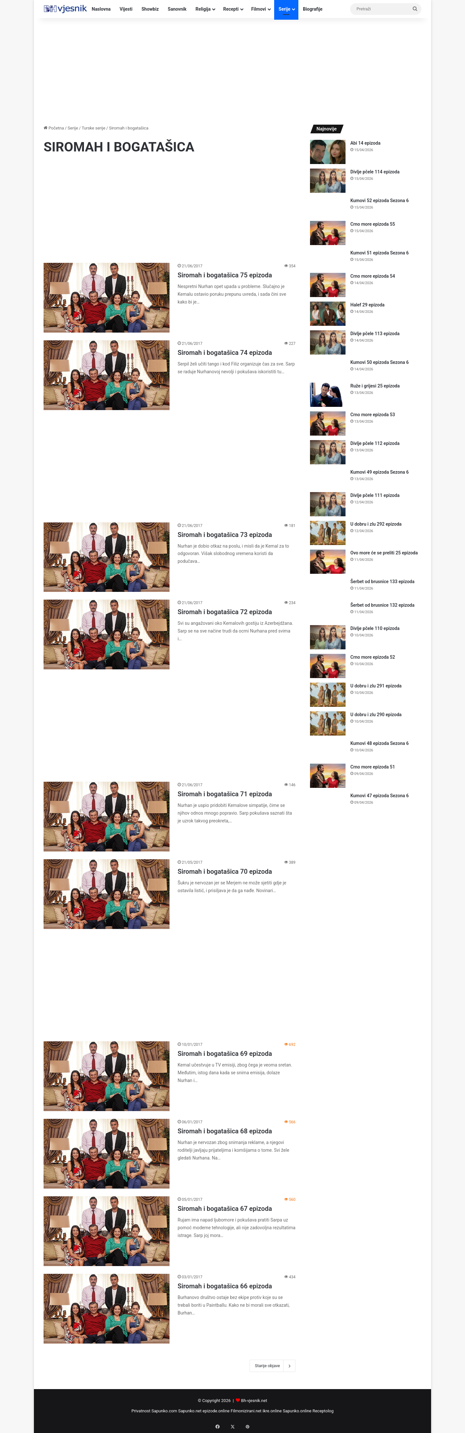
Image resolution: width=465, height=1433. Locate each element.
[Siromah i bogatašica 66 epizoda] (107, 1309)
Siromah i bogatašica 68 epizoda (225, 1131)
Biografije (313, 9)
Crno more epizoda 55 (372, 224)
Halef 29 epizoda (367, 304)
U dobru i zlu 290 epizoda (376, 714)
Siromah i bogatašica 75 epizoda (225, 275)
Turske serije (93, 128)
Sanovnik (177, 9)
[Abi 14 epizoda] (328, 152)
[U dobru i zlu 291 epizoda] (328, 695)
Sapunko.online (297, 1410)
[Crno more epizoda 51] (328, 776)
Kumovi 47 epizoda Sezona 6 (379, 795)
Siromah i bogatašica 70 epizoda (225, 871)
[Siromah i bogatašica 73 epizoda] (107, 557)
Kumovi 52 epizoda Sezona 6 (379, 200)
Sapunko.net (190, 1410)
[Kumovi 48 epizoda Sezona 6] (328, 749)
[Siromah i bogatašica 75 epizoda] (107, 298)
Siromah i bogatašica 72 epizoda (225, 612)
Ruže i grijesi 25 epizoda (375, 385)
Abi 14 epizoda (365, 143)
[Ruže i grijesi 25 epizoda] (328, 395)
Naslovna (101, 9)
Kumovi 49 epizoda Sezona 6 (379, 472)
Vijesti (126, 9)
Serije (284, 9)
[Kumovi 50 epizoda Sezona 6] (328, 368)
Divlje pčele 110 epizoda (374, 628)
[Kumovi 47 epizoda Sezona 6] (328, 801)
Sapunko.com (164, 1410)
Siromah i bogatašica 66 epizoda (225, 1286)
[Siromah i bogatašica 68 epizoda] (107, 1154)
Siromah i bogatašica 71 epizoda (225, 794)
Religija (203, 9)
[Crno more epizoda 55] (328, 233)
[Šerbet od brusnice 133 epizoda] (328, 587)
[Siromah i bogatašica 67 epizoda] (107, 1231)
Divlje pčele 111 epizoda (374, 495)
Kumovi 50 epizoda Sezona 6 (379, 362)
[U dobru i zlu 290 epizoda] (328, 723)
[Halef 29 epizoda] (328, 314)
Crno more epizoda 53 (372, 414)
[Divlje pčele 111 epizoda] (328, 504)
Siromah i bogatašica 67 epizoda (225, 1208)
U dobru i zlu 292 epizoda (376, 524)
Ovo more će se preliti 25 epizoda (384, 552)
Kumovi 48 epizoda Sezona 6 (379, 743)
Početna (54, 128)
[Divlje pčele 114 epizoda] (328, 181)
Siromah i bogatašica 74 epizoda (225, 352)
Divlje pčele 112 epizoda (374, 443)
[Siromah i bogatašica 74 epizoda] (107, 375)
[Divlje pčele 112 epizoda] (328, 452)
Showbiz (150, 9)
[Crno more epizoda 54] (328, 285)
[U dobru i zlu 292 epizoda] (328, 533)
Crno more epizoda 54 (372, 276)
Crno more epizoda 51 (372, 766)
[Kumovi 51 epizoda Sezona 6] (328, 259)
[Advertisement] (232, 70)
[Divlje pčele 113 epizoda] (328, 342)
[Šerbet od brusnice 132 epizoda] (328, 611)
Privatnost (140, 1410)
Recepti (231, 9)
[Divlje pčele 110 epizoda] (328, 637)
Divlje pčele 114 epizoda (374, 171)
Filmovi (258, 9)
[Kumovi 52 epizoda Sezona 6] (328, 206)
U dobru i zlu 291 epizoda (376, 685)
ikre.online (272, 1410)
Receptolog (323, 1410)
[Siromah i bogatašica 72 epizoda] (107, 634)
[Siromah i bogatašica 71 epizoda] (107, 816)
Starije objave (272, 1366)
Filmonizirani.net (246, 1410)
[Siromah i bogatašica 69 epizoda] (107, 1076)
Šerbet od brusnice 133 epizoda (382, 581)
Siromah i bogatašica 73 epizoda (225, 535)
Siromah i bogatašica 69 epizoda (225, 1053)
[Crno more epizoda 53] (328, 423)
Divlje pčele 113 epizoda (374, 333)
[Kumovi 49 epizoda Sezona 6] (328, 478)
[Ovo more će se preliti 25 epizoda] (328, 562)
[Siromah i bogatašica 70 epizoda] (107, 894)
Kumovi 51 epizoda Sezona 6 (379, 252)
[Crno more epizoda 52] (328, 666)
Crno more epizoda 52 (372, 657)
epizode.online (216, 1410)
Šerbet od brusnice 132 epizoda (382, 605)
